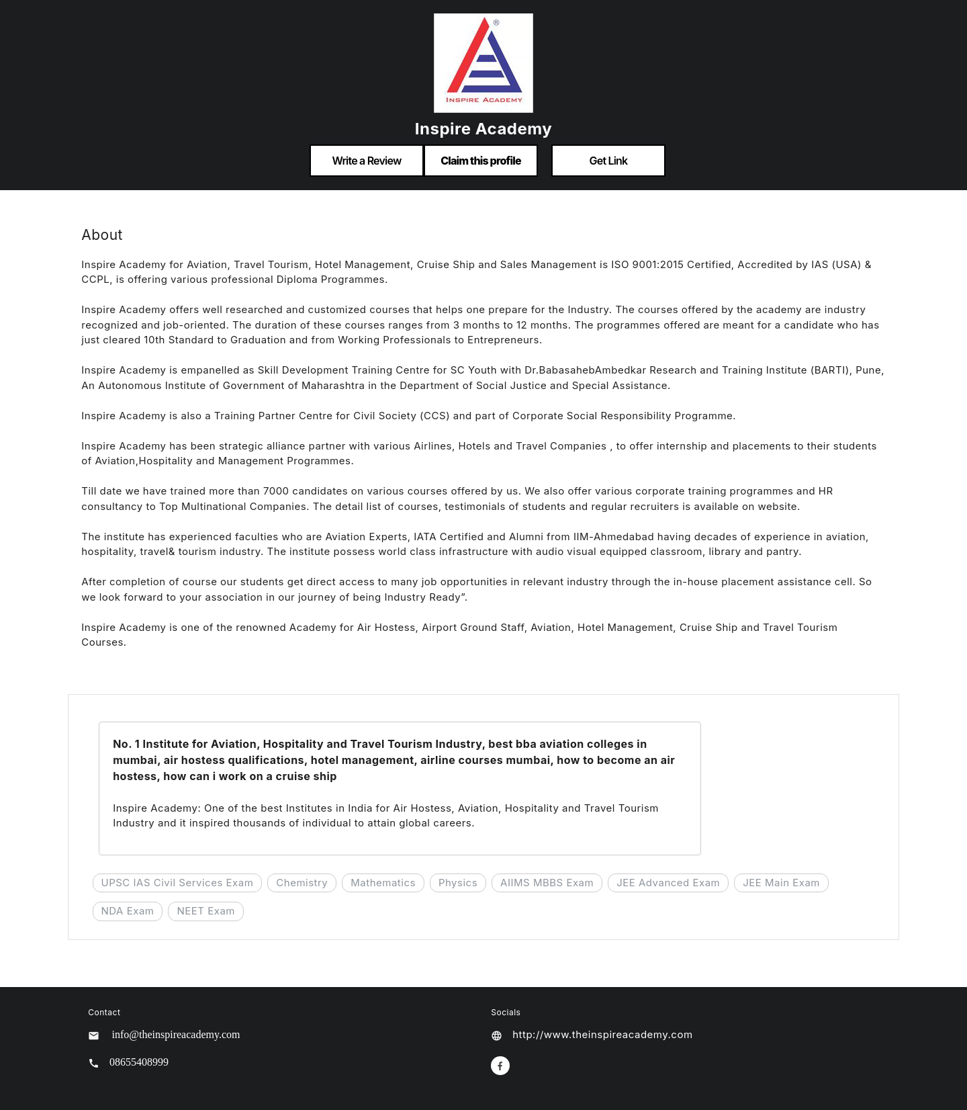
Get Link (609, 160)
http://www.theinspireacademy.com (602, 1034)
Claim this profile (481, 160)
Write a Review (366, 160)
